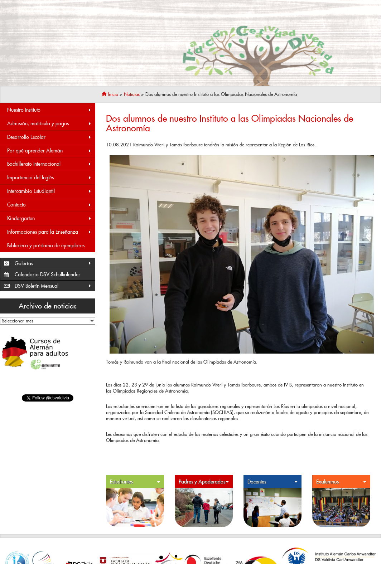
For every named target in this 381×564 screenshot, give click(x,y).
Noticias (132, 94)
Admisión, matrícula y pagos (49, 123)
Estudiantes (135, 481)
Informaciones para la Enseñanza (49, 232)
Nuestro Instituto (49, 110)
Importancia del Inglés (49, 177)
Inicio (110, 94)
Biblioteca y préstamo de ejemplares (46, 245)
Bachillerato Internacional (49, 164)
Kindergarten (49, 218)
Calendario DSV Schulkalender (47, 274)
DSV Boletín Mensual (53, 286)
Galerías (53, 263)
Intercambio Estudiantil (49, 191)
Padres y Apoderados (204, 481)
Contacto (49, 205)
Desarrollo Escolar (49, 137)
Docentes (272, 481)
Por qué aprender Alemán (49, 150)
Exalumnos (341, 481)
